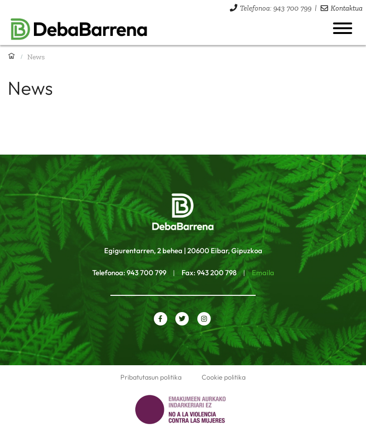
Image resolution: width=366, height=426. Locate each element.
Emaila (263, 272)
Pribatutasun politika (151, 377)
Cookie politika (224, 377)
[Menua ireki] (342, 28)
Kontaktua (347, 7)
